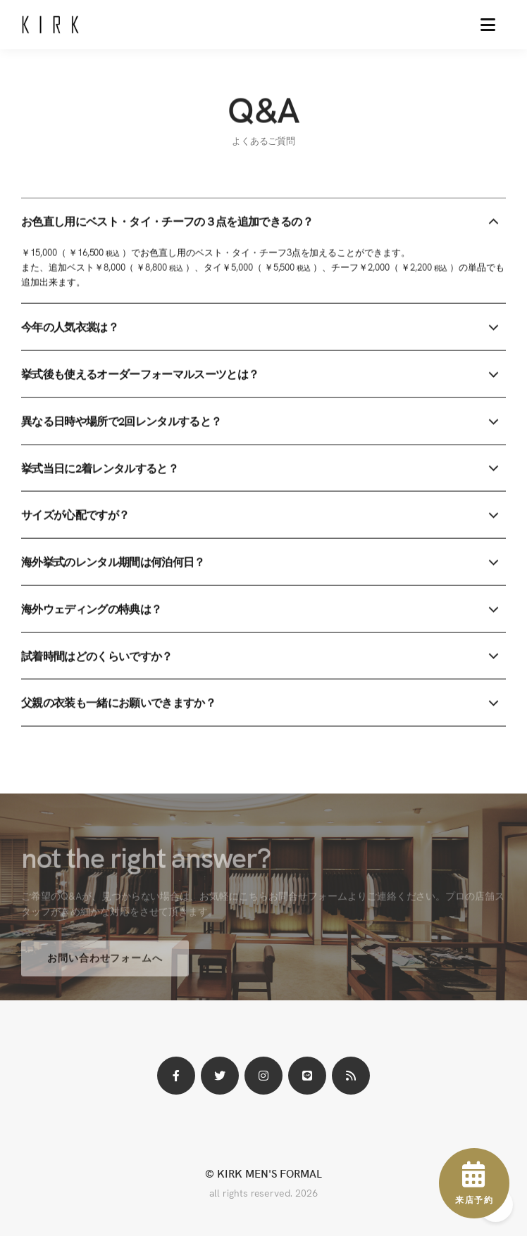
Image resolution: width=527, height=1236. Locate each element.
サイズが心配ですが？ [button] (75, 515)
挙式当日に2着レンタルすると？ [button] (99, 468)
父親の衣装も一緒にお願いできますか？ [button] (118, 703)
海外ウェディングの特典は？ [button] (91, 609)
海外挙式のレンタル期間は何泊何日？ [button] (113, 562)
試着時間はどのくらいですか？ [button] (97, 656)
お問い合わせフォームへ (105, 963)
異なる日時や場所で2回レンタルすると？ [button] (121, 421)
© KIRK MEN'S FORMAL (263, 1173)
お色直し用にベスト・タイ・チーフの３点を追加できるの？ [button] (167, 221)
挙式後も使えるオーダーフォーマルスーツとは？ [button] (140, 374)
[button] (488, 24)
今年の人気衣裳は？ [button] (69, 327)
